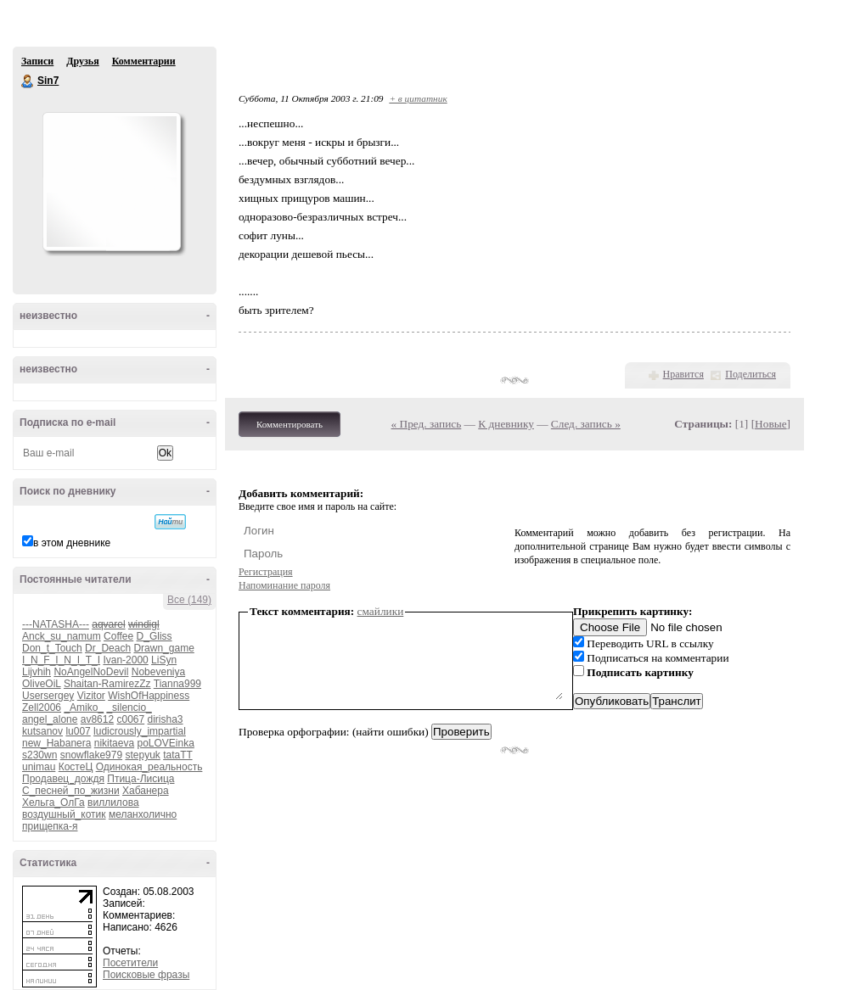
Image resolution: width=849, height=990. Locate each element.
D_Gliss (154, 636)
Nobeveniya (158, 672)
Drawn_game (163, 648)
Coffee (118, 636)
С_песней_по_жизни (71, 791)
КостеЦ (76, 767)
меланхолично (143, 814)
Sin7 (28, 81)
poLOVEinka (165, 743)
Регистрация (266, 572)
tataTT (177, 755)
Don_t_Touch (52, 648)
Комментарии (144, 61)
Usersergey (48, 696)
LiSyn (164, 660)
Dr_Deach (108, 648)
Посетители (130, 963)
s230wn (39, 755)
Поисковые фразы (146, 975)
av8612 (97, 719)
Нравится (683, 374)
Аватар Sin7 (111, 181)
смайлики (380, 611)
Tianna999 (177, 684)
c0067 (130, 719)
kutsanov (42, 731)
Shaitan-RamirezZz (107, 684)
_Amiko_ (84, 707)
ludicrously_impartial (139, 731)
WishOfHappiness (148, 696)
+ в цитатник (418, 98)
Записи (37, 61)
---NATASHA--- (55, 624)
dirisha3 (165, 719)
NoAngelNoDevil (90, 672)
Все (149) (189, 600)
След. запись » (586, 423)
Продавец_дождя (63, 779)
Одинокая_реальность (149, 767)
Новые (770, 423)
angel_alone (49, 719)
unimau (38, 767)
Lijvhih (36, 672)
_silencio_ (128, 707)
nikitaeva (114, 743)
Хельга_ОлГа (53, 802)
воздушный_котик (64, 814)
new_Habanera (56, 743)
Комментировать (289, 424)
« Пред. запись (426, 423)
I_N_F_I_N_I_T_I (61, 660)
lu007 (77, 731)
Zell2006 (41, 707)
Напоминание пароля (284, 585)
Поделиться (750, 374)
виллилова (113, 802)
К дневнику (506, 423)
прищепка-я (49, 826)
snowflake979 (91, 755)
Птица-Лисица (140, 779)
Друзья (82, 61)
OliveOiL (41, 684)
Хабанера (145, 791)
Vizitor (91, 696)
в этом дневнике (71, 543)
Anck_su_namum (61, 636)
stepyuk (142, 755)
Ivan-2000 (125, 660)
